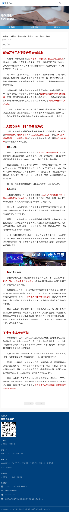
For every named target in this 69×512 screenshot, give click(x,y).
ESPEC (3, 453)
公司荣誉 (12, 444)
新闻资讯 (4, 473)
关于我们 (4, 440)
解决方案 (4, 459)
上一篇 (28, 403)
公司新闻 (12, 27)
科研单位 (42, 463)
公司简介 (4, 444)
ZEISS (13, 453)
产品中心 (4, 450)
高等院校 (50, 463)
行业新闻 (34, 27)
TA (8, 453)
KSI (17, 453)
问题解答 (56, 27)
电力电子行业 (16, 463)
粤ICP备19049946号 (43, 509)
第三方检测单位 (6, 468)
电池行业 (25, 463)
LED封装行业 (5, 463)
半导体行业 (34, 463)
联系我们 (4, 483)
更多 (21, 453)
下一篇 (40, 403)
